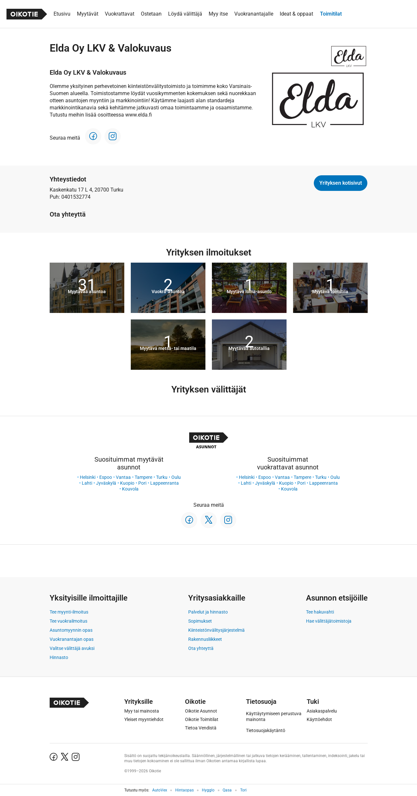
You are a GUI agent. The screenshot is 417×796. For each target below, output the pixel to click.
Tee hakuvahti (320, 612)
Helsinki (87, 477)
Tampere (143, 477)
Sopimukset (200, 621)
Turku (161, 477)
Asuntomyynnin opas (71, 630)
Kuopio (127, 483)
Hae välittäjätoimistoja (328, 621)
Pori (142, 483)
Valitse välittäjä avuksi (72, 648)
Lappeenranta (164, 483)
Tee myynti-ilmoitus (69, 612)
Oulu (176, 477)
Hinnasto (59, 657)
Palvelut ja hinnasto (208, 612)
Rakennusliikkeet (205, 639)
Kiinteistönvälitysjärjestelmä (216, 630)
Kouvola (130, 488)
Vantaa (123, 477)
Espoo (105, 477)
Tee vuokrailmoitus (68, 621)
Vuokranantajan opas (71, 639)
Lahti (87, 483)
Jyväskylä (106, 483)
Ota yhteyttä (201, 648)
